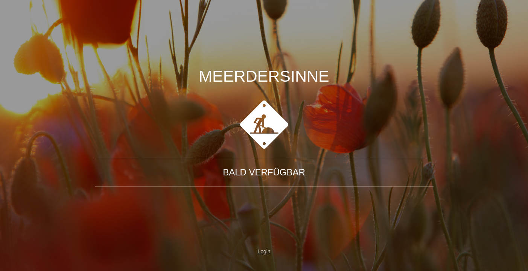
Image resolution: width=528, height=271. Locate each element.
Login (263, 251)
